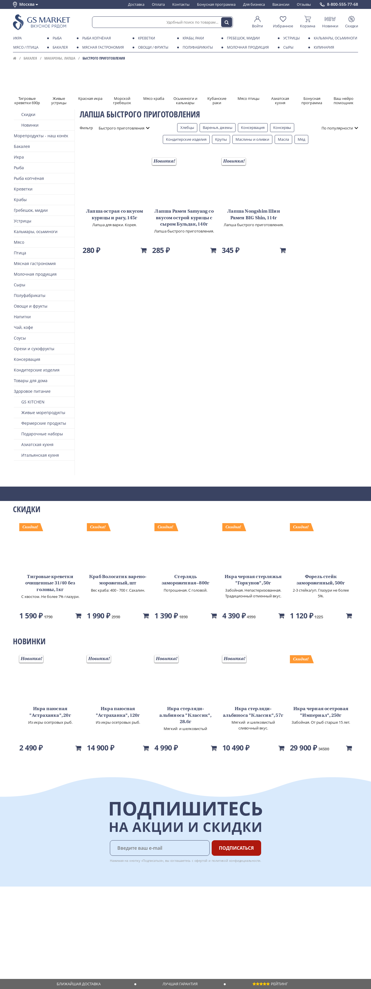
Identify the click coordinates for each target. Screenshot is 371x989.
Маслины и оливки (252, 139)
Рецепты (93, 929)
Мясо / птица (25, 47)
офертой (201, 860)
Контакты (181, 4)
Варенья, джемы (217, 127)
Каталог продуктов (30, 907)
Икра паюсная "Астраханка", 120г (118, 712)
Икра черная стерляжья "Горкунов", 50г (253, 580)
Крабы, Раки (192, 38)
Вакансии (280, 4)
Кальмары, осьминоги (334, 38)
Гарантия (93, 924)
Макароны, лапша (59, 58)
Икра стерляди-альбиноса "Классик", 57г (253, 712)
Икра (16, 38)
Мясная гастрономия (102, 47)
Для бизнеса (254, 4)
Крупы (221, 139)
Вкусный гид (96, 935)
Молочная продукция (247, 47)
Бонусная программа (216, 4)
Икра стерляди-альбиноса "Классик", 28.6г (185, 715)
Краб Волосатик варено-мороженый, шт (117, 580)
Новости (20, 929)
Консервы (282, 127)
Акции (18, 935)
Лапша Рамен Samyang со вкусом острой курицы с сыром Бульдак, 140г (183, 218)
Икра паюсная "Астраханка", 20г (50, 712)
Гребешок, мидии (242, 38)
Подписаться (236, 848)
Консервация (253, 127)
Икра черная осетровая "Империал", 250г (320, 712)
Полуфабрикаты (197, 47)
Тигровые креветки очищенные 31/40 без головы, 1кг (50, 583)
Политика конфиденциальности (41, 946)
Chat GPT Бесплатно (265, 911)
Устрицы (290, 38)
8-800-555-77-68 (342, 4)
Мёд (301, 139)
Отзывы (304, 4)
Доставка (136, 4)
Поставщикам (147, 907)
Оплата (158, 4)
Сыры (287, 47)
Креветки (145, 38)
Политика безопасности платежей (43, 957)
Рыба (56, 38)
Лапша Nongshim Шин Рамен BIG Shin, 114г (253, 214)
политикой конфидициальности (236, 860)
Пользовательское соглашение (41, 941)
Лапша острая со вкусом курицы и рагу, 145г (114, 214)
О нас (18, 913)
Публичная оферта (30, 951)
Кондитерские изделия (186, 139)
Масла (283, 139)
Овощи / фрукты (152, 47)
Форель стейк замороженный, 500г (321, 580)
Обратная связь (27, 924)
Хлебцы (187, 127)
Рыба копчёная (95, 38)
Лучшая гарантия (180, 983)
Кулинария (323, 47)
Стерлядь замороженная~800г (185, 580)
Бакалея (59, 47)
